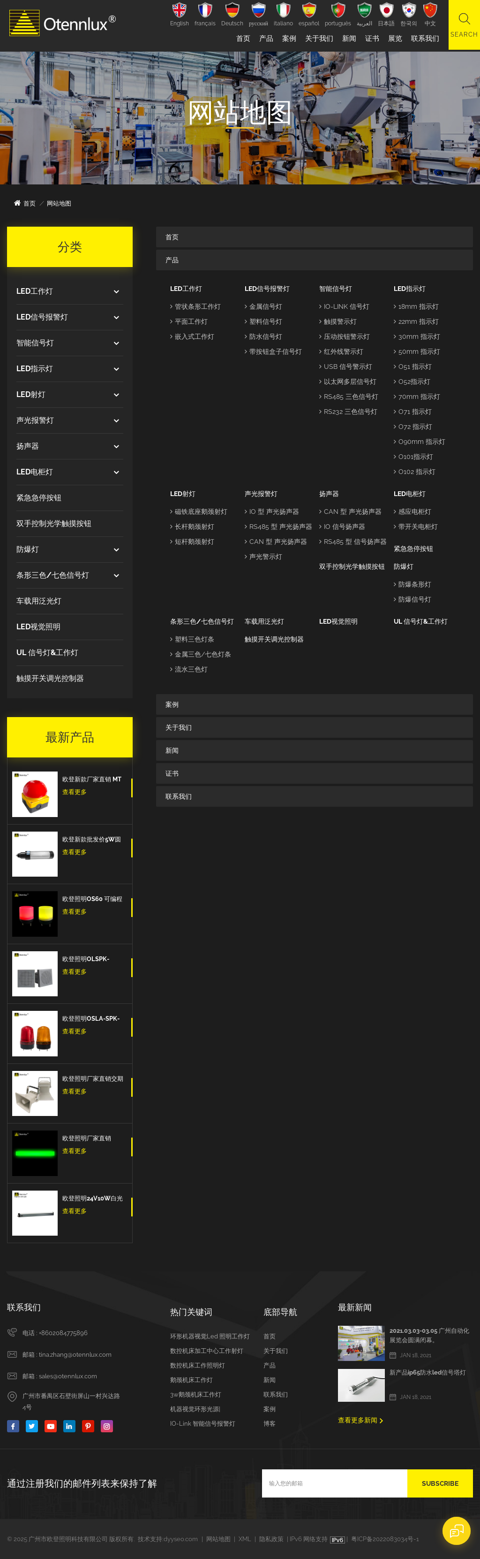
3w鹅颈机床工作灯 (195, 1394)
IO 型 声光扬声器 (272, 511)
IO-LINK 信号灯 (344, 306)
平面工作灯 (189, 321)
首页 (242, 38)
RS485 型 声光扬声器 (278, 526)
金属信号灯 (263, 306)
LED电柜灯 (34, 471)
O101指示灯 (413, 456)
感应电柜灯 (412, 511)
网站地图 (218, 1539)
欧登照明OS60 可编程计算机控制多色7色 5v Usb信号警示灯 (92, 900)
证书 (371, 38)
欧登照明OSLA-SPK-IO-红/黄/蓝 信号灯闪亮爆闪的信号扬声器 (93, 1019)
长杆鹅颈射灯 (192, 526)
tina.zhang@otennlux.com (75, 1354)
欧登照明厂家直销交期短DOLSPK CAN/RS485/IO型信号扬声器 (92, 1080)
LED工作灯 (34, 291)
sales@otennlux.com (68, 1376)
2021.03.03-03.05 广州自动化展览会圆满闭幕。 (429, 1335)
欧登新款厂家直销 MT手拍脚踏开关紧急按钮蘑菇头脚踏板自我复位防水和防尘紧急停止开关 (92, 780)
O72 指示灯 (413, 426)
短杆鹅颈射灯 (192, 541)
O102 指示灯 (414, 471)
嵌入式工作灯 (192, 336)
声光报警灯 (35, 420)
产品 (265, 38)
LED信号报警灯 (42, 317)
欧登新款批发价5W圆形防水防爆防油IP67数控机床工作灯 (93, 840)
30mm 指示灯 (417, 336)
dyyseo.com (181, 1539)
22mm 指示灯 (416, 321)
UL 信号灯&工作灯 (47, 652)
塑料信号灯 (263, 321)
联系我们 (424, 38)
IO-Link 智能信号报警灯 (202, 1423)
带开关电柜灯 (416, 526)
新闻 (348, 38)
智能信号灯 (35, 342)
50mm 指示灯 (417, 351)
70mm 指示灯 (417, 396)
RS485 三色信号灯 (348, 396)
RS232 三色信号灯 (348, 411)
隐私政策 (271, 1539)
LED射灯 (30, 394)
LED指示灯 (34, 368)
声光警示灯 (263, 556)
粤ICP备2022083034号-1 (385, 1539)
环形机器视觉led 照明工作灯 (210, 1336)
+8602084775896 (63, 1333)
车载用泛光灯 (38, 600)
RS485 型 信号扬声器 (353, 541)
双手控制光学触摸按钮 (53, 523)
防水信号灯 (263, 336)
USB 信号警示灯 (345, 366)
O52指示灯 (412, 381)
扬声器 (27, 446)
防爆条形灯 (412, 584)
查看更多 (74, 791)
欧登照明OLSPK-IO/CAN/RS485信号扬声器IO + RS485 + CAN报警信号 (91, 960)
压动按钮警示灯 (344, 336)
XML (245, 1539)
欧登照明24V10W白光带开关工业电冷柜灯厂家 (92, 1199)
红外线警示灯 (341, 351)
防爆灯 (27, 549)
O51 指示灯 (413, 366)
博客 (269, 1423)
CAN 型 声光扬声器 (276, 541)
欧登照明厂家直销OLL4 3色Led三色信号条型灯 (93, 1139)
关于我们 (318, 38)
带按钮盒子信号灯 (273, 351)
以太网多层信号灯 (347, 381)
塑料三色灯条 (192, 639)
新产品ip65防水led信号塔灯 (428, 1372)
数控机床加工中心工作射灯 (206, 1350)
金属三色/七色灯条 (200, 654)
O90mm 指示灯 (419, 441)
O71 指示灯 (413, 411)
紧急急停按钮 (38, 497)
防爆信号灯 (412, 599)
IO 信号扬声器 (342, 526)
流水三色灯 (189, 669)
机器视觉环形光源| (195, 1409)
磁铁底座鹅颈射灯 (198, 511)
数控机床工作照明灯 (197, 1365)
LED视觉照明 (38, 626)
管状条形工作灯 (195, 306)
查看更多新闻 (357, 1420)
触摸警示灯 (338, 321)
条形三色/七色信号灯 (52, 575)
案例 (288, 38)
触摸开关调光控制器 (50, 678)
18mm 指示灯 (416, 306)
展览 (394, 38)
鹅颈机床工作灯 (191, 1379)
